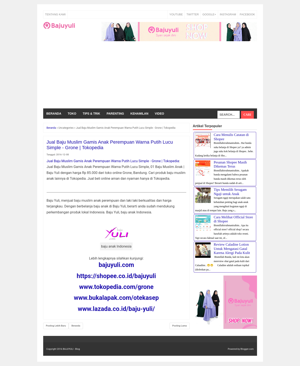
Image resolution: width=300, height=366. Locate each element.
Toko (72, 113)
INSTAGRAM (228, 14)
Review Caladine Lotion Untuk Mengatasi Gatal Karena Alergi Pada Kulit (232, 248)
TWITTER (192, 14)
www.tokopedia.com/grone (116, 286)
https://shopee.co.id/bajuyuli (116, 276)
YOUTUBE (176, 14)
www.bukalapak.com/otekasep (116, 297)
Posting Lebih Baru (56, 325)
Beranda (53, 113)
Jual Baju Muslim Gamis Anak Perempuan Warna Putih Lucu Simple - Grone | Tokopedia (113, 161)
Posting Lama (179, 325)
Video (159, 113)
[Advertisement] (150, 76)
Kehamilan (139, 113)
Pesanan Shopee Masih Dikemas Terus (230, 164)
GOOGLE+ (209, 14)
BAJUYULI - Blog (71, 349)
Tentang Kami (55, 14)
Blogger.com (247, 349)
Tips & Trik (91, 113)
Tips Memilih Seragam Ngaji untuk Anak (230, 192)
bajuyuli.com (116, 264)
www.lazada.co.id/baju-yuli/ (116, 308)
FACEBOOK (247, 14)
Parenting (115, 113)
